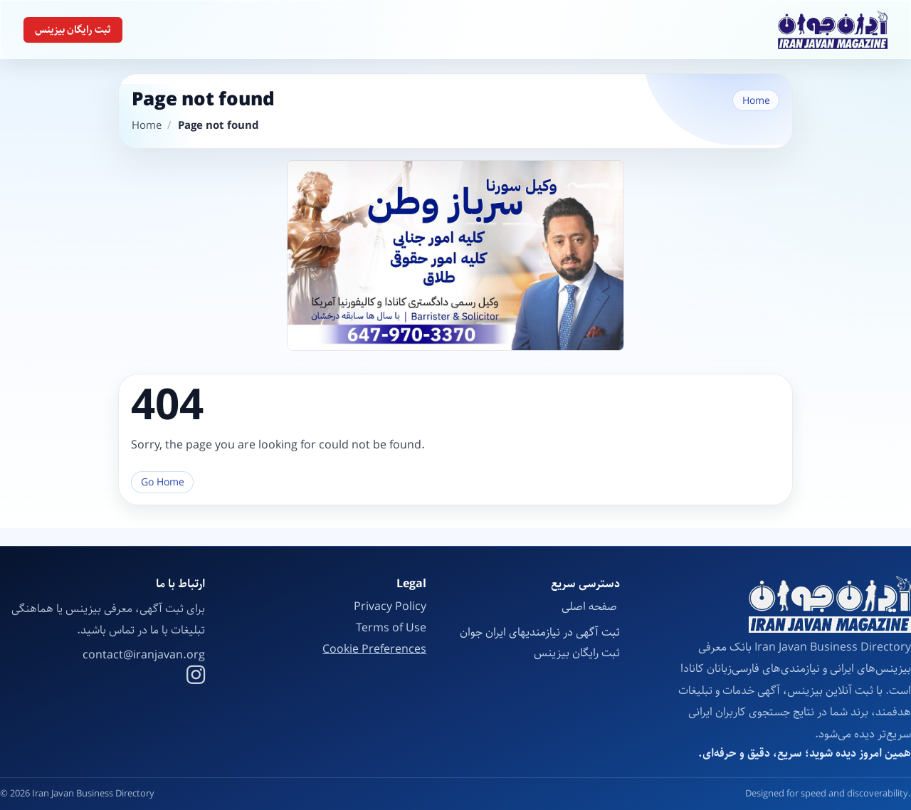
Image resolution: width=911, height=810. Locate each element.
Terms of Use (391, 628)
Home (756, 101)
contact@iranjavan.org (144, 655)
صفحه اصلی (591, 606)
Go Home (162, 482)
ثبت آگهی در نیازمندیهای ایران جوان (540, 632)
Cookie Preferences (374, 649)
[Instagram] (195, 676)
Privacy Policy (390, 606)
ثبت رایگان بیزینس (73, 29)
